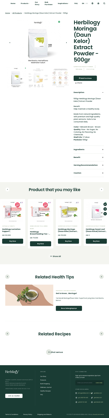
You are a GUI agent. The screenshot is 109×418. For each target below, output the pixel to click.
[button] (104, 3)
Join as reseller (14, 396)
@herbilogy (98, 393)
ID (87, 3)
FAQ (76, 3)
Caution (77, 173)
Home (13, 3)
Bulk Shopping (45, 384)
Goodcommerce (98, 414)
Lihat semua (54, 352)
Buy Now (12, 241)
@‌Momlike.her (98, 402)
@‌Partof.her (82, 402)
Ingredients (79, 149)
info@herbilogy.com (85, 393)
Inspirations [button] (63, 3)
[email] (84, 382)
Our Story (37, 3)
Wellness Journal (45, 387)
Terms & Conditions (11, 414)
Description (79, 92)
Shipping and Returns (44, 414)
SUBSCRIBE (99, 383)
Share (78, 83)
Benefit (77, 157)
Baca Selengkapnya (69, 308)
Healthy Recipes (45, 391)
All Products (17, 13)
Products (43, 380)
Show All (54, 256)
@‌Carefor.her (83, 398)
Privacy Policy (27, 414)
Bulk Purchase (49, 3)
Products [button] (24, 3)
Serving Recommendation (86, 165)
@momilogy (98, 398)
